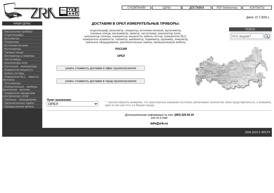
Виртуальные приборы (18, 31)
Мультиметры (12, 48)
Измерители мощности (18, 69)
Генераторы (11, 41)
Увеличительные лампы (18, 103)
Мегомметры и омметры (18, 55)
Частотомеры (12, 59)
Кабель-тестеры (13, 73)
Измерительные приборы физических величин (20, 88)
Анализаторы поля (15, 62)
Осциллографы (14, 35)
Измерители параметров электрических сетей (19, 95)
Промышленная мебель (18, 106)
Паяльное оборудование (19, 99)
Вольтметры (11, 38)
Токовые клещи (13, 52)
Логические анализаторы (20, 66)
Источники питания (16, 45)
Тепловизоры (12, 83)
